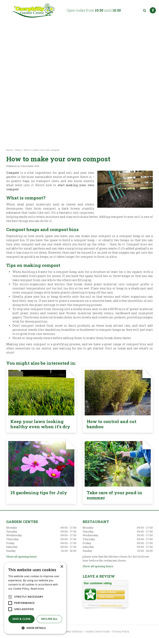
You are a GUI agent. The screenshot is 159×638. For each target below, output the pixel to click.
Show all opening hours (21, 556)
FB (153, 10)
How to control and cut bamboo (111, 424)
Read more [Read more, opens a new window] (37, 588)
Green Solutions (73, 631)
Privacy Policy (120, 631)
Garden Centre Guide (98, 631)
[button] (35, 628)
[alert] (35, 598)
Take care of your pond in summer (114, 495)
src (144, 10)
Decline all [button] (49, 619)
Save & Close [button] (21, 619)
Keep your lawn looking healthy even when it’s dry (40, 424)
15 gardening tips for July (38, 492)
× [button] (61, 566)
